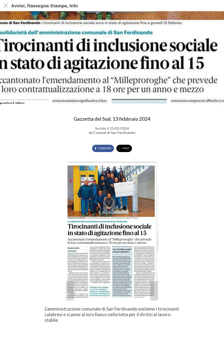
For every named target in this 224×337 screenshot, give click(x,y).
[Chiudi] (6, 5)
